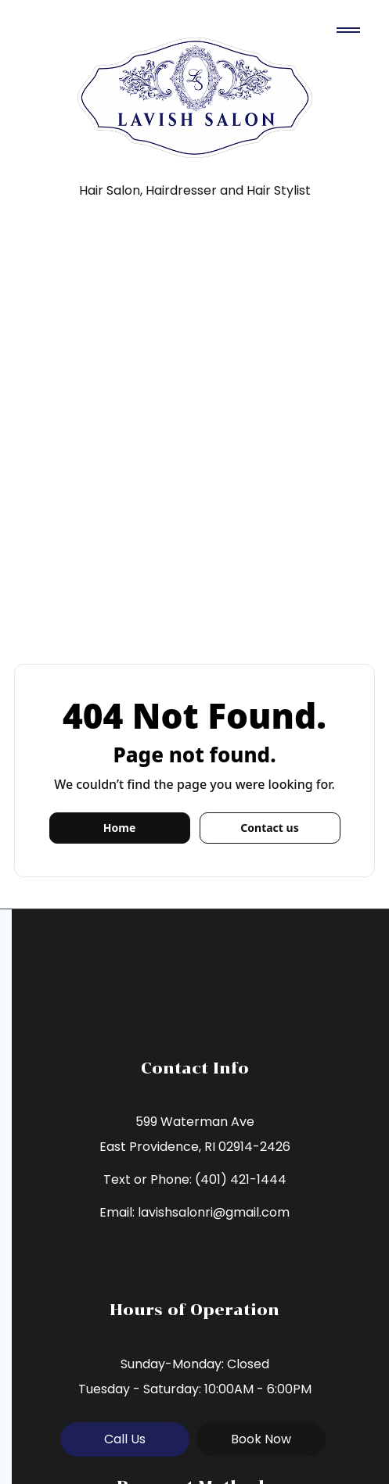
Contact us (269, 827)
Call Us (125, 1439)
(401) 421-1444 (240, 1179)
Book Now (261, 1439)
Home (119, 827)
